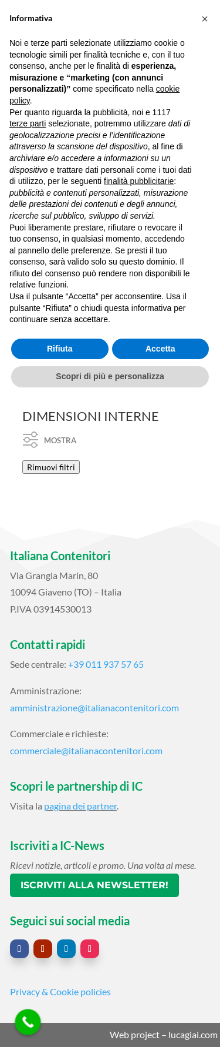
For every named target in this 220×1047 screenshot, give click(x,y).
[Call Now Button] (28, 1022)
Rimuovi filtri (51, 467)
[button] (204, 18)
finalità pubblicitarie (139, 181)
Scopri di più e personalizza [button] (110, 376)
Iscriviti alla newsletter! (94, 885)
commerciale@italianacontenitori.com (86, 750)
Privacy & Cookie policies (60, 991)
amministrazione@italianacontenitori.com (94, 707)
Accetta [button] (160, 348)
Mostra (49, 434)
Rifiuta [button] (60, 348)
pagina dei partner (80, 805)
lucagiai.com (193, 1034)
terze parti (27, 123)
